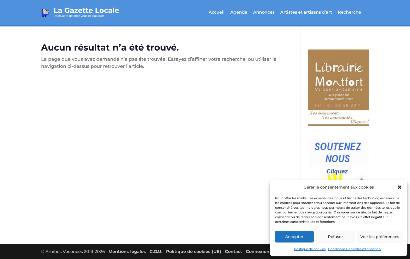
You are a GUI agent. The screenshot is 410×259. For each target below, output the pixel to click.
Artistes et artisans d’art (306, 12)
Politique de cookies (310, 249)
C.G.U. (156, 251)
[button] (399, 187)
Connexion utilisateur (269, 251)
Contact (233, 251)
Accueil (217, 12)
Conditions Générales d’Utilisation (354, 249)
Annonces (264, 12)
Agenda (238, 12)
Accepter (294, 236)
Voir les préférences (379, 236)
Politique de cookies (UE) (193, 251)
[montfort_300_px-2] (338, 128)
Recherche (349, 12)
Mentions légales (127, 251)
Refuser (335, 236)
